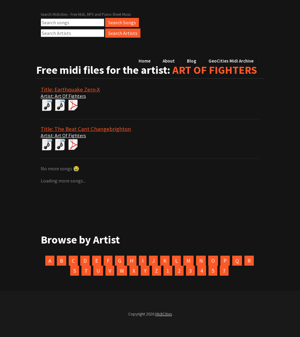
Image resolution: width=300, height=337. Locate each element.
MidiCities (163, 314)
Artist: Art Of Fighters (63, 96)
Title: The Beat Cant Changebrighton (86, 128)
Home (144, 61)
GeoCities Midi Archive (231, 61)
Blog (191, 61)
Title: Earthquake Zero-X (70, 89)
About (169, 61)
